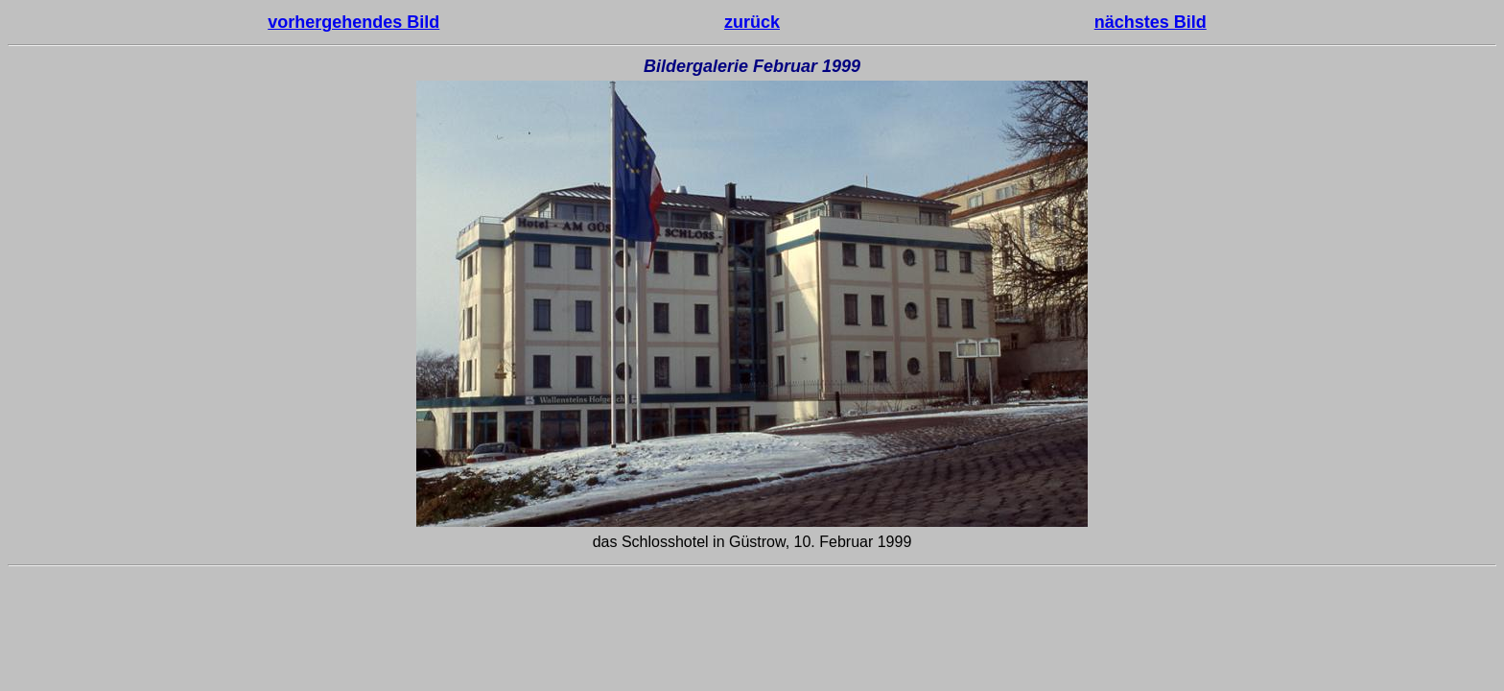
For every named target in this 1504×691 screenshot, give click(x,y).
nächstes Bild (1150, 22)
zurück (752, 22)
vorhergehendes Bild (353, 22)
